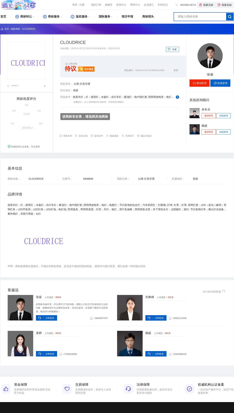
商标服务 (51, 16)
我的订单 (96, 4)
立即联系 (49, 318)
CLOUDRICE (29, 29)
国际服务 (104, 16)
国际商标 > (17, 29)
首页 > (8, 29)
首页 (3, 16)
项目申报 (127, 16)
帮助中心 (135, 4)
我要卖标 (224, 5)
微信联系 (201, 83)
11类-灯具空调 (82, 83)
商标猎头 (148, 16)
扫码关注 (163, 4)
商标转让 (23, 16)
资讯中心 (121, 4)
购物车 (109, 4)
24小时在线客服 (214, 291)
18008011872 (186, 5)
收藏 (174, 49)
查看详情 (26, 128)
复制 (176, 70)
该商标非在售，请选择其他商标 (85, 116)
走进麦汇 (149, 4)
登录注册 (78, 4)
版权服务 (79, 16)
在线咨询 (222, 83)
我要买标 (206, 5)
